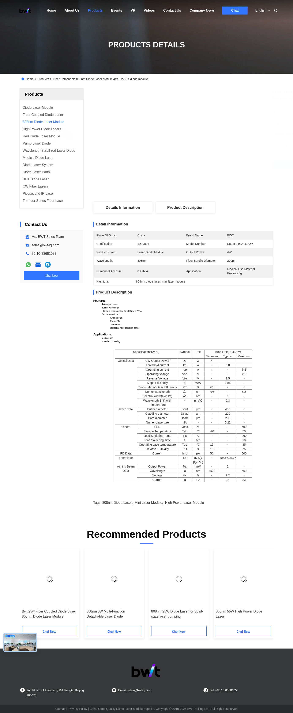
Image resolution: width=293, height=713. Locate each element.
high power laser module (184, 502)
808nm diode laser (117, 502)
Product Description (185, 207)
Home (51, 10)
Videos (149, 10)
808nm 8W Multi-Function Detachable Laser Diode (106, 614)
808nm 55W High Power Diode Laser (239, 614)
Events (116, 10)
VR (133, 10)
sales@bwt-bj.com (45, 245)
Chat (235, 10)
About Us (71, 10)
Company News (202, 10)
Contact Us (172, 10)
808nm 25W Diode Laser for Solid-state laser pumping (177, 614)
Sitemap (60, 708)
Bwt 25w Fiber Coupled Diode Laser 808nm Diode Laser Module (49, 614)
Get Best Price (207, 164)
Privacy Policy (78, 708)
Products (95, 10)
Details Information (123, 207)
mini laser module (148, 502)
